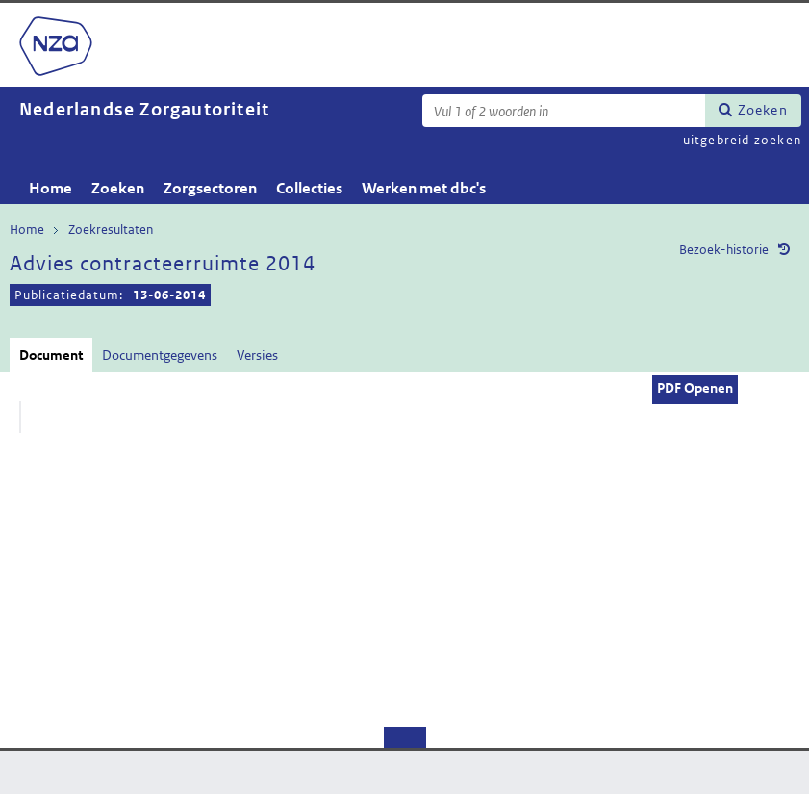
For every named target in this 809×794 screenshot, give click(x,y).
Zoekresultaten (110, 229)
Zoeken (763, 109)
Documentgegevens (159, 355)
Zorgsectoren (210, 188)
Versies (257, 355)
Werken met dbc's (424, 188)
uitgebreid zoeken (742, 140)
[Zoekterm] (563, 110)
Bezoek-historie (724, 250)
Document (51, 355)
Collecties (309, 188)
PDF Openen (695, 388)
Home (50, 188)
